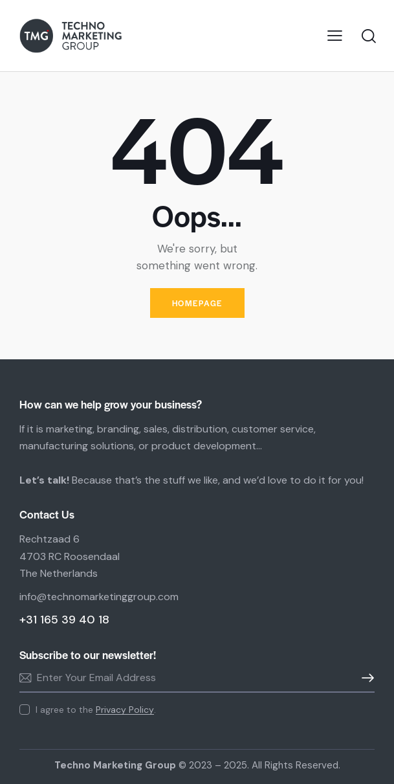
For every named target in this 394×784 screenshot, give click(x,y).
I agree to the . (96, 709)
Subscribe (365, 678)
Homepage (197, 303)
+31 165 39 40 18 (64, 619)
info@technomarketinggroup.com (99, 596)
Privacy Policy (125, 710)
